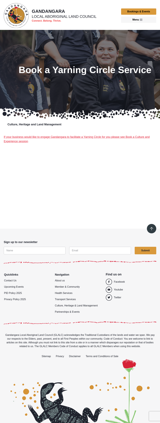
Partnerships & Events (67, 311)
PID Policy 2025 (13, 293)
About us (60, 280)
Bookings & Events (138, 11)
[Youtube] (130, 290)
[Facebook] (130, 282)
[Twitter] (131, 297)
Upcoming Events (14, 286)
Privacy (60, 356)
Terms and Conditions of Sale (102, 356)
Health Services (63, 293)
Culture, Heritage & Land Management (76, 305)
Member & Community (67, 286)
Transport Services (65, 299)
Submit (145, 250)
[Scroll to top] (151, 228)
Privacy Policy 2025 (15, 299)
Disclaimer (75, 356)
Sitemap (46, 356)
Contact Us (10, 280)
